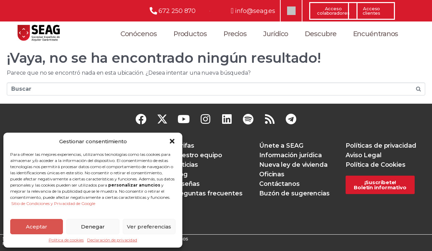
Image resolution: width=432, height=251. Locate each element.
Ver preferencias (149, 226)
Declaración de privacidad (112, 240)
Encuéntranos (375, 34)
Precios (235, 34)
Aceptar (36, 226)
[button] (172, 141)
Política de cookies (66, 240)
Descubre (320, 34)
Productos (190, 34)
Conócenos (138, 34)
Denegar (93, 226)
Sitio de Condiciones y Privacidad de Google (53, 203)
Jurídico (275, 34)
